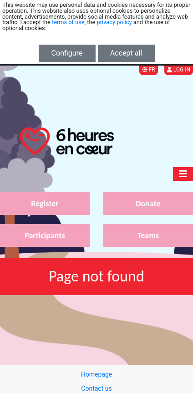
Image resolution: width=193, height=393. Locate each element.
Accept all (126, 53)
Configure (67, 53)
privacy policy (114, 22)
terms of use (68, 22)
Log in (178, 69)
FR (148, 69)
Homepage (96, 374)
